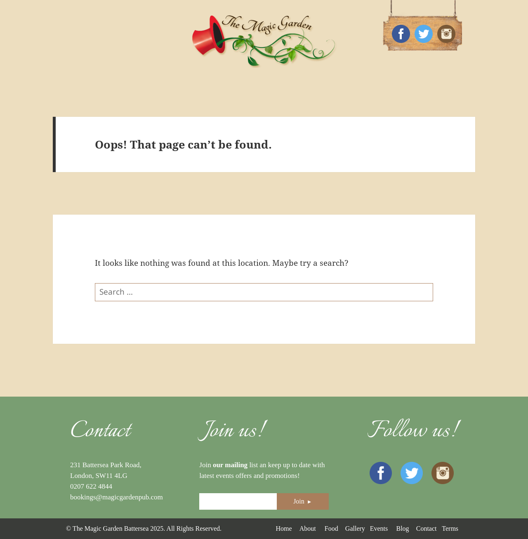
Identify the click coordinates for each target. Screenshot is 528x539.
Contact (426, 528)
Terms (450, 528)
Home (284, 528)
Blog (402, 528)
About (307, 528)
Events (379, 528)
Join (302, 501)
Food (331, 528)
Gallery (355, 528)
